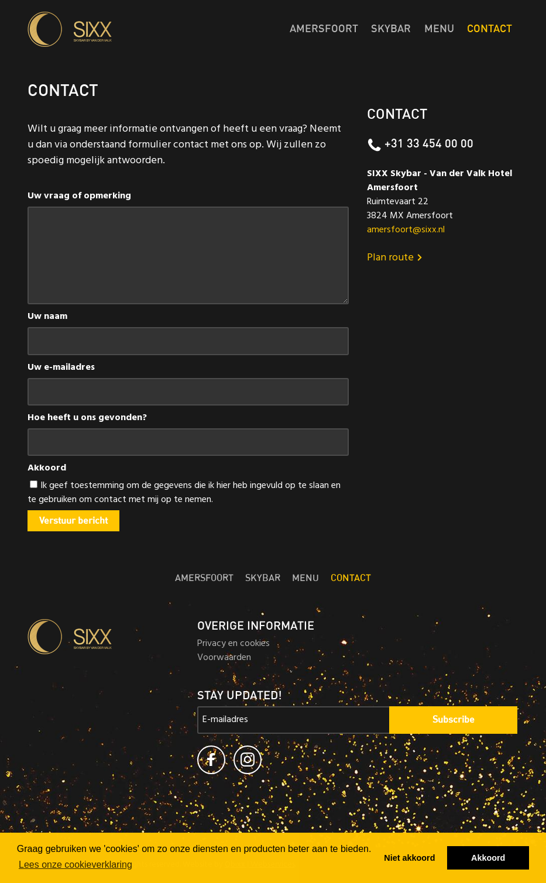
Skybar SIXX (104, 29)
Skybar (391, 29)
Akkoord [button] (488, 858)
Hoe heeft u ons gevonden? (87, 418)
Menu (439, 29)
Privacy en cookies (233, 644)
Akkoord (47, 469)
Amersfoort (324, 29)
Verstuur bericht (73, 520)
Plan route (396, 259)
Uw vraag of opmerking (79, 197)
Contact (489, 29)
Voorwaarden (224, 658)
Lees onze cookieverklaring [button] (75, 865)
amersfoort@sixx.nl (406, 230)
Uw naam (47, 317)
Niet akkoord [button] (409, 858)
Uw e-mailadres (61, 368)
